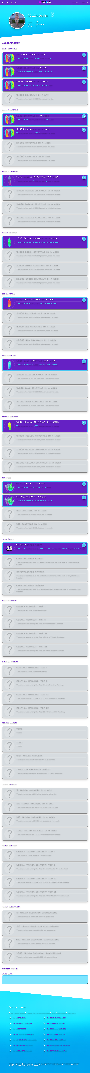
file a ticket (37, 1013)
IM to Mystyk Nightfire (22, 1045)
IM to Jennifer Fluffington (23, 1034)
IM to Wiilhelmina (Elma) (57, 1051)
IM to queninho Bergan (56, 1018)
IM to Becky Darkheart (22, 1023)
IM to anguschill (19, 1018)
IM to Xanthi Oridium (56, 1034)
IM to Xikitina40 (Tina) (56, 1040)
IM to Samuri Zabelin (56, 1023)
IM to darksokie (19, 1029)
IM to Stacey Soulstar (56, 1029)
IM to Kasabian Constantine (25, 1040)
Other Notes (7, 974)
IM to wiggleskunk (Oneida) (58, 1045)
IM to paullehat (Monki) (22, 1051)
